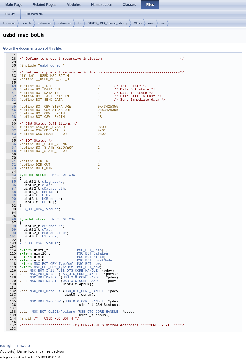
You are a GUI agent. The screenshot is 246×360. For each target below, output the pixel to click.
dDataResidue (54, 233)
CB (44, 202)
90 (11, 198)
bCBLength (51, 198)
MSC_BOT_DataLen (92, 253)
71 (11, 161)
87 (11, 188)
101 (11, 236)
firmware (9, 23)
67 (11, 147)
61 (11, 127)
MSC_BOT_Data (89, 250)
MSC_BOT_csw (88, 267)
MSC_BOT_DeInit (44, 277)
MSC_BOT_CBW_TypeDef (39, 209)
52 (11, 96)
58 (11, 116)
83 (11, 175)
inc (163, 23)
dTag (46, 185)
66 (11, 144)
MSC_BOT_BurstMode (94, 260)
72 (11, 164)
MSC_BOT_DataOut (45, 291)
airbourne (44, 23)
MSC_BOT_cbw (88, 263)
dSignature (52, 181)
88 (11, 192)
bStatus (49, 236)
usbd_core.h (51, 65)
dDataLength (53, 188)
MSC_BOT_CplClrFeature (53, 311)
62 (11, 130)
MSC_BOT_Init (42, 270)
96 (11, 219)
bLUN (46, 195)
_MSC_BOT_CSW (62, 219)
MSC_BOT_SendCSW (45, 301)
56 (11, 110)
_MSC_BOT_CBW (62, 175)
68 (11, 151)
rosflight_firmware (15, 345)
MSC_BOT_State (90, 257)
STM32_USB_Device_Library (107, 23)
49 (11, 86)
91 (11, 202)
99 (11, 229)
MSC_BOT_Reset (43, 274)
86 (11, 185)
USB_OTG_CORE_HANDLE (78, 270)
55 (11, 106)
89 (11, 195)
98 (11, 226)
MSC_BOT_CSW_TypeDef (39, 243)
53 (11, 99)
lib (79, 23)
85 (11, 181)
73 (11, 168)
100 (11, 233)
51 (11, 92)
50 (11, 89)
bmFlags (49, 192)
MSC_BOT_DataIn (44, 280)
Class (138, 23)
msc (151, 23)
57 (11, 113)
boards (26, 23)
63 (11, 133)
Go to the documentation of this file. (32, 48)
